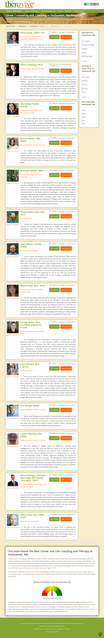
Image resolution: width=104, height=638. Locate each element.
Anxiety (84, 52)
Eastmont (85, 81)
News (60, 11)
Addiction (84, 49)
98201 (83, 124)
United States (10, 26)
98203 (83, 117)
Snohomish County (33, 572)
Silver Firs (84, 84)
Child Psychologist (87, 56)
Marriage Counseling (88, 45)
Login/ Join (79, 11)
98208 (83, 110)
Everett (84, 92)
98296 (83, 113)
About (68, 11)
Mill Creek (85, 88)
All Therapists (86, 41)
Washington (23, 26)
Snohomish (33, 26)
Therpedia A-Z (48, 11)
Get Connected (32, 11)
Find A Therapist (14, 11)
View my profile (66, 37)
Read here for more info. (52, 632)
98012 (83, 120)
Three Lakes (85, 77)
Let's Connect (54, 37)
